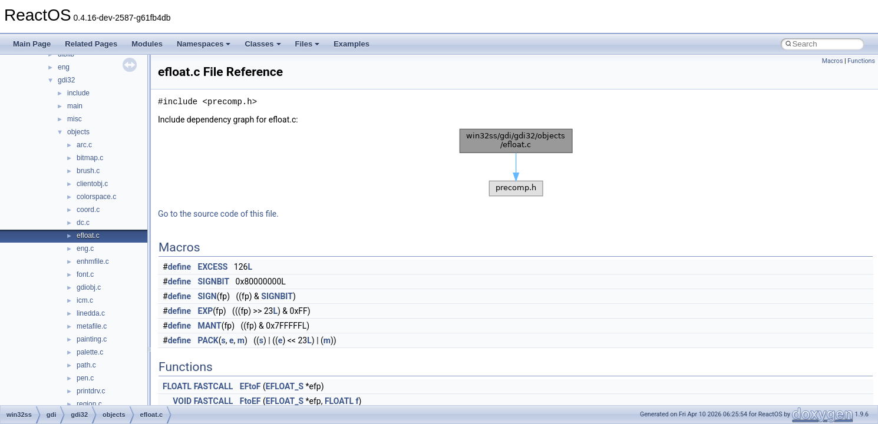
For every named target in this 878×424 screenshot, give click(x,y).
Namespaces (204, 43)
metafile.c (92, 326)
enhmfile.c (93, 261)
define (179, 266)
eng (64, 67)
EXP (205, 311)
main (74, 106)
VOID (182, 401)
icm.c (85, 300)
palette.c (90, 352)
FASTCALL (213, 386)
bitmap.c (90, 158)
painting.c (92, 339)
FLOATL (177, 386)
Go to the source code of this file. (218, 213)
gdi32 (66, 80)
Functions (861, 61)
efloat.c (88, 235)
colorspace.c (96, 197)
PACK (208, 340)
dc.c (83, 222)
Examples (351, 43)
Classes (262, 43)
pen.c (85, 378)
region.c (89, 404)
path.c (86, 365)
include (78, 93)
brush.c (88, 171)
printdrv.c (91, 391)
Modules (147, 43)
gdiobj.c (89, 287)
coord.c (88, 210)
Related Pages (91, 43)
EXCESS (213, 266)
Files (307, 43)
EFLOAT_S (284, 386)
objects (78, 132)
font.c (85, 274)
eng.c (85, 248)
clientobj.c (92, 184)
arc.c (84, 145)
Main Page (32, 43)
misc (74, 119)
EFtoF (250, 386)
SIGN (207, 296)
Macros (832, 61)
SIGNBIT (214, 281)
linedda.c (91, 313)
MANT (210, 325)
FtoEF (250, 401)
